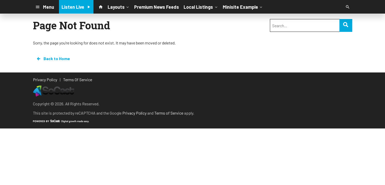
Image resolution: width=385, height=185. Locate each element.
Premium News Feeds (156, 7)
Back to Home (53, 58)
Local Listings (201, 7)
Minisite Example (243, 7)
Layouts (119, 7)
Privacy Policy (134, 112)
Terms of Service (168, 112)
